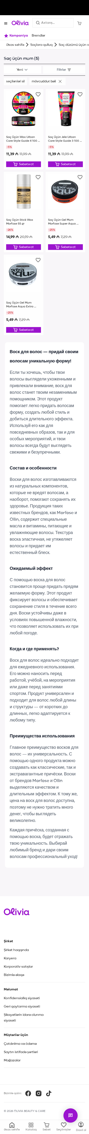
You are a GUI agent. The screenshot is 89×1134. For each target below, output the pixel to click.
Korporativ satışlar (18, 966)
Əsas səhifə (15, 45)
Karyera (10, 958)
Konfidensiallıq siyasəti (22, 998)
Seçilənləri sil (15, 81)
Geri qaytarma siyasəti (22, 1006)
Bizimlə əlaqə (14, 975)
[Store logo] (20, 22)
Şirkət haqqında (16, 950)
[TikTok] (48, 1093)
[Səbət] (79, 23)
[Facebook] (28, 1093)
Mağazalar (12, 1060)
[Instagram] (38, 1093)
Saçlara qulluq (41, 45)
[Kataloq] (81, 1127)
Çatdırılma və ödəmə (20, 1043)
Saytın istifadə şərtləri (21, 1052)
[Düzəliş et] (23, 164)
